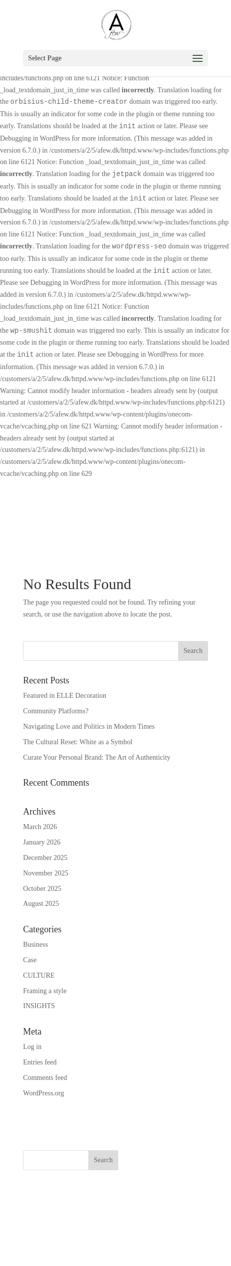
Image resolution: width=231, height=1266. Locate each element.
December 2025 (45, 857)
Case (29, 960)
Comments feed (45, 1077)
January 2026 (41, 842)
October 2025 (42, 888)
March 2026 (40, 827)
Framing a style (44, 991)
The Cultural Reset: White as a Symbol (77, 742)
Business (35, 944)
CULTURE (38, 975)
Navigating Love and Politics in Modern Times (89, 726)
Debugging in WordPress (35, 138)
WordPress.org (43, 1093)
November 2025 (45, 873)
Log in (32, 1047)
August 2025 (41, 903)
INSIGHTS (39, 1006)
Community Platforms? (55, 711)
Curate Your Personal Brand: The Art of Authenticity (96, 757)
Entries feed (39, 1062)
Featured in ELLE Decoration (64, 695)
